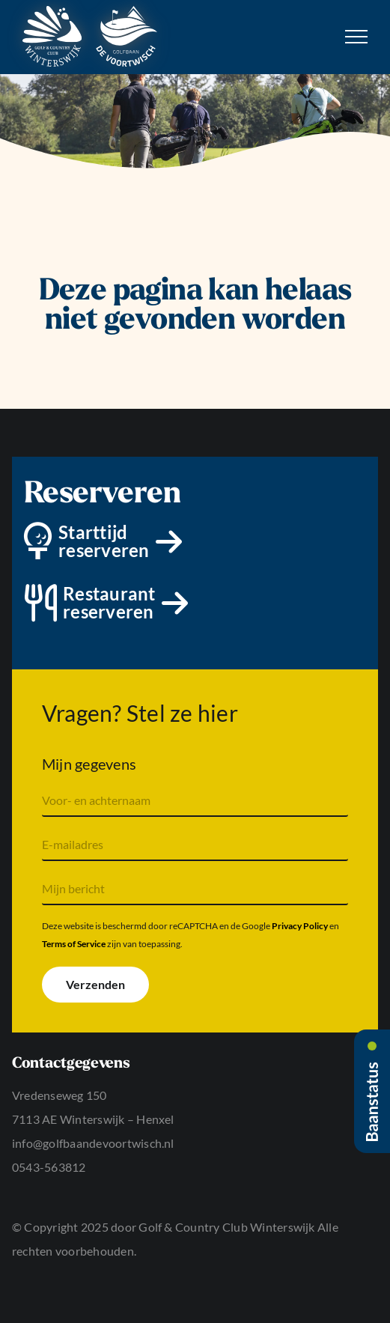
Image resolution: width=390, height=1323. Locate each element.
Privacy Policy (300, 925)
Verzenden (95, 984)
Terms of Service (74, 943)
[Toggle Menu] (356, 36)
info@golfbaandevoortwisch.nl (93, 1143)
